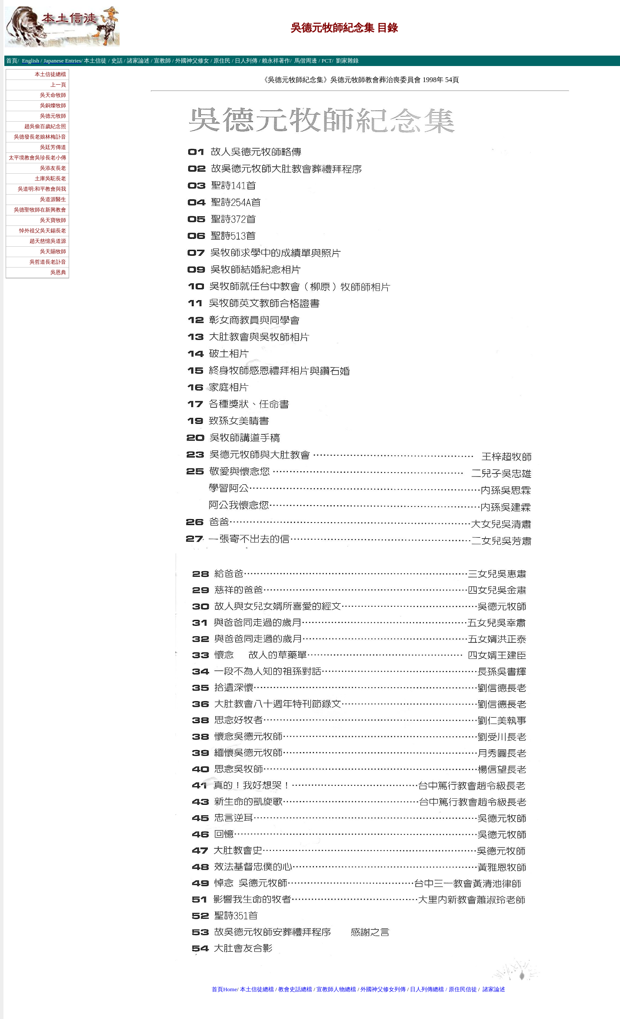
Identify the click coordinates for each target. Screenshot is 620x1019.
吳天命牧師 (53, 95)
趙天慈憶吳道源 (48, 241)
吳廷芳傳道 (53, 147)
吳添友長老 (53, 168)
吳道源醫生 (53, 199)
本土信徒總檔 (50, 74)
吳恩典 (58, 272)
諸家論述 (494, 989)
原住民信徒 (463, 989)
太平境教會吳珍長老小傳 (37, 158)
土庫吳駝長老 (50, 178)
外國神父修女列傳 (383, 989)
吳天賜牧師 (53, 251)
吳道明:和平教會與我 (42, 189)
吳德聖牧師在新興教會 (40, 210)
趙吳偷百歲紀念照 (45, 126)
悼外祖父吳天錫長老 (42, 231)
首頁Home (224, 989)
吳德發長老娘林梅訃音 (40, 137)
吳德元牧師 (53, 116)
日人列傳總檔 (427, 989)
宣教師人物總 (333, 989)
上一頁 (58, 85)
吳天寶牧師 (53, 220)
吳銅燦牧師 (53, 106)
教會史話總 (292, 989)
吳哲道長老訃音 (48, 262)
